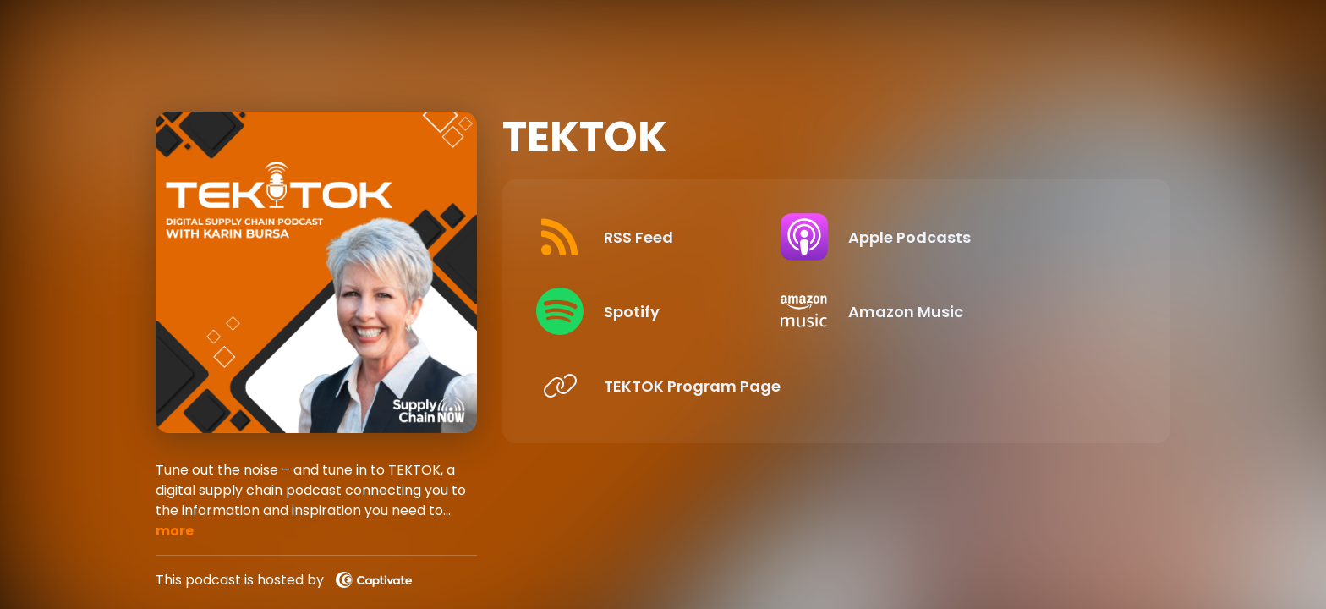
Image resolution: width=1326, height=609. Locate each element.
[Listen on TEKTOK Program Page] (676, 385)
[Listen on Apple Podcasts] (983, 236)
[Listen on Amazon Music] (983, 311)
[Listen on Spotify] (676, 311)
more (175, 530)
